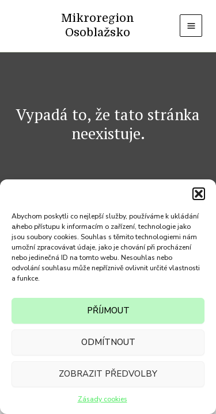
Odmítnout (108, 342)
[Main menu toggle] (191, 25)
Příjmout (108, 310)
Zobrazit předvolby (108, 373)
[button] (198, 194)
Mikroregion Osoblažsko (97, 25)
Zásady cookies (102, 399)
